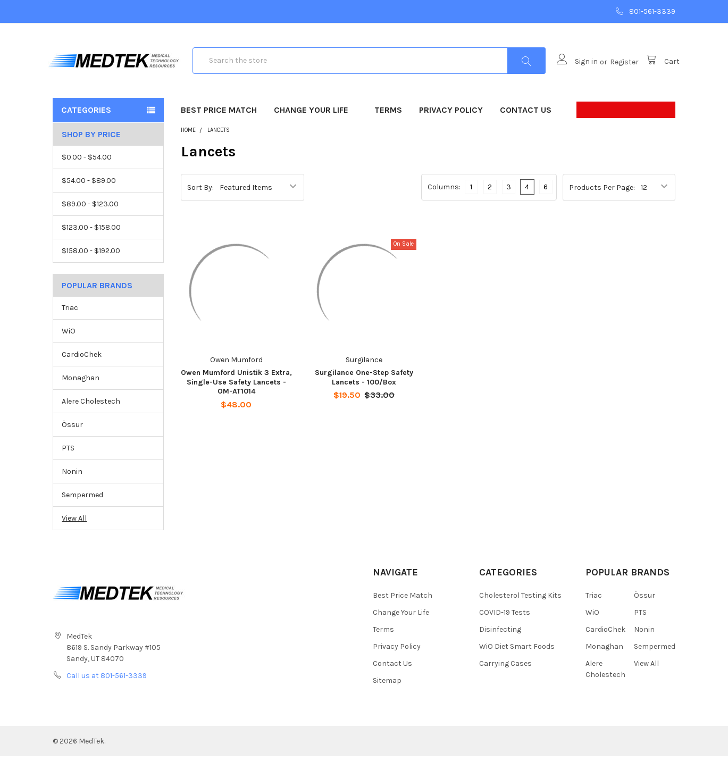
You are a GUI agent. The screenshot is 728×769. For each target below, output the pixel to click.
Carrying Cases (505, 676)
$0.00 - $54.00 (87, 169)
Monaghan (80, 391)
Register (620, 68)
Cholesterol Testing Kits (520, 608)
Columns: (444, 199)
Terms (388, 123)
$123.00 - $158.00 (91, 240)
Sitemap (387, 693)
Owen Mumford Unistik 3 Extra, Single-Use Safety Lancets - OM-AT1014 (236, 394)
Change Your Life (315, 123)
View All (74, 531)
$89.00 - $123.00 (90, 216)
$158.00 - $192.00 (91, 263)
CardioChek (82, 367)
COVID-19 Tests (504, 625)
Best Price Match (219, 123)
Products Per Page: (602, 199)
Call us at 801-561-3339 (106, 688)
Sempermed (82, 507)
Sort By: (200, 199)
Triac (70, 320)
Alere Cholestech (91, 414)
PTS (68, 460)
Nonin (72, 484)
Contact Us (525, 123)
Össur (72, 437)
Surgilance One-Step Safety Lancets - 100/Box (364, 390)
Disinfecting (500, 642)
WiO (69, 344)
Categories (86, 123)
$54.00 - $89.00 (89, 193)
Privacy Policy (451, 123)
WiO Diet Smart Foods (517, 659)
